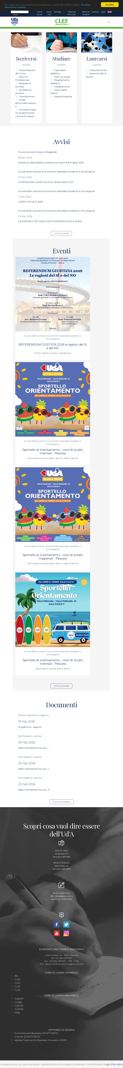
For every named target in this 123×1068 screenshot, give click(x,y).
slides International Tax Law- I (33, 748)
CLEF (17, 986)
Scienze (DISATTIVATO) (27, 1036)
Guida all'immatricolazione (25, 103)
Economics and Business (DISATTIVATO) (36, 1033)
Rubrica (95, 12)
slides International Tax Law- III (34, 789)
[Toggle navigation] (109, 22)
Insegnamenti (62, 86)
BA (16, 975)
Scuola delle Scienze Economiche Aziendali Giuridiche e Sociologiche (56, 171)
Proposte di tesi (98, 70)
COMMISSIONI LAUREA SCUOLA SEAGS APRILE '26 (45, 182)
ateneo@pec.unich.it (64, 896)
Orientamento (27, 96)
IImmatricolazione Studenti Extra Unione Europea (25, 113)
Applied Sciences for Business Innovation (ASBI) (40, 1040)
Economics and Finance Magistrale (37, 152)
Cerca (15, 14)
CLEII (17, 990)
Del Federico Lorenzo (30, 736)
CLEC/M (19, 1005)
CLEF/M (19, 1009)
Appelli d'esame (63, 96)
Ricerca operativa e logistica (33, 715)
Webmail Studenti (86, 13)
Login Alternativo (113, 1064)
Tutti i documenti (61, 802)
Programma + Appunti (29, 727)
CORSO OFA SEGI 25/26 (30, 201)
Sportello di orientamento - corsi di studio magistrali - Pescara (52, 556)
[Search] (19, 11)
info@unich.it (64, 893)
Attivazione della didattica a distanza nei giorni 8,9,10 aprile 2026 (51, 162)
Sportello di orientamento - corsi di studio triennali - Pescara (52, 451)
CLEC (18, 982)
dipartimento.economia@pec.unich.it (64, 964)
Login (103, 12)
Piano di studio (62, 76)
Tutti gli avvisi (61, 233)
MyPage (57, 12)
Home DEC (49, 13)
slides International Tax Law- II (33, 769)
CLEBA (18, 1002)
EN (109, 12)
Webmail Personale (71, 13)
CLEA (18, 979)
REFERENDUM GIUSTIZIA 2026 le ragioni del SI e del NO (52, 346)
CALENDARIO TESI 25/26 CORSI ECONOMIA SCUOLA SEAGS (50, 221)
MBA (17, 1012)
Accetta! (110, 4)
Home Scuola (39, 13)
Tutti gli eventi (61, 686)
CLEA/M (19, 998)
